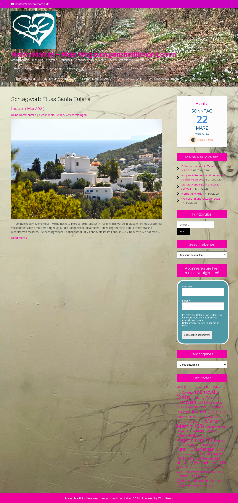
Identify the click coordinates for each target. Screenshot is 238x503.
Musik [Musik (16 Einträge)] (210, 445)
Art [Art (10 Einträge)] (201, 387)
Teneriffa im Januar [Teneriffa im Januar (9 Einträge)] (198, 472)
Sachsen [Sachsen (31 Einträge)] (212, 462)
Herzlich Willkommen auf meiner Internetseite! (48, 68)
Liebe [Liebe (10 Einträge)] (214, 416)
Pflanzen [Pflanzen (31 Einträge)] (210, 449)
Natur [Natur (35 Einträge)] (187, 449)
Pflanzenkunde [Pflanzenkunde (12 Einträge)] (188, 454)
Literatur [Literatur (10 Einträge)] (183, 422)
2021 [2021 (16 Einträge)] (183, 387)
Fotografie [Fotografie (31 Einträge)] (191, 402)
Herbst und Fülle (191, 193)
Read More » (19, 238)
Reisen (59, 115)
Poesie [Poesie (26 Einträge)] (192, 458)
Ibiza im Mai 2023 (27, 108)
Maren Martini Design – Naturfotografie (111, 78)
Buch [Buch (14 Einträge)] (212, 387)
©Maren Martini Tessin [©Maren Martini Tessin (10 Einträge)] (199, 485)
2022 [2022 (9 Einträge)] (193, 387)
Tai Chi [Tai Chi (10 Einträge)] (194, 467)
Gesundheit (46, 115)
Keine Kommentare (23, 115)
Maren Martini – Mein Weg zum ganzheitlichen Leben (93, 54)
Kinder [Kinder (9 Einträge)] (221, 412)
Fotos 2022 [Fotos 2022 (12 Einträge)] (214, 402)
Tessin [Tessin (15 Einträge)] (216, 471)
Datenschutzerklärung (166, 78)
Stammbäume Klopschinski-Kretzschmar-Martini (166, 68)
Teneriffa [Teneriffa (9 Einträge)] (206, 467)
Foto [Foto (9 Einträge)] (216, 398)
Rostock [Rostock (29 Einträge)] (188, 462)
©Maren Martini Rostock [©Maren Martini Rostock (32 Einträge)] (201, 483)
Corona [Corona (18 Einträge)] (190, 392)
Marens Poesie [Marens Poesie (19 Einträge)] (207, 431)
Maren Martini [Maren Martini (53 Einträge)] (199, 423)
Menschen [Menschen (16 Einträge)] (192, 445)
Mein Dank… (115, 68)
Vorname (187, 286)
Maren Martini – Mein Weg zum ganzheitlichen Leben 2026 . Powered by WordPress (119, 498)
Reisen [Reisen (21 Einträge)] (212, 458)
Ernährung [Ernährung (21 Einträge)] (199, 397)
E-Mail (186, 300)
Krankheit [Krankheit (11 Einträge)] (184, 416)
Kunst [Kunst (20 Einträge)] (200, 416)
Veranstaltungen (76, 115)
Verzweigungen (25, 78)
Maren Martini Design (59, 78)
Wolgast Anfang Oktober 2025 (200, 198)
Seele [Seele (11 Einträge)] (182, 467)
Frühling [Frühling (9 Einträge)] (182, 407)
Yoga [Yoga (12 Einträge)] (205, 476)
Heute (202, 103)
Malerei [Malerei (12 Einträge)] (197, 422)
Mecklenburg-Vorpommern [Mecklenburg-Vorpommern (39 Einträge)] (195, 437)
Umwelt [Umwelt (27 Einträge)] (188, 475)
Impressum (198, 78)
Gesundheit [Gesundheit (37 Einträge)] (199, 411)
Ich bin (95, 68)
